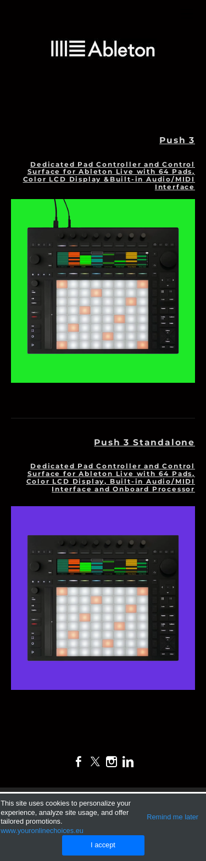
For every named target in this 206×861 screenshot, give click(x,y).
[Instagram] (111, 761)
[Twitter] (95, 761)
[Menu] (187, 13)
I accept (103, 845)
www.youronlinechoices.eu (42, 830)
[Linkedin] (128, 761)
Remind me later (172, 817)
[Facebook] (78, 761)
